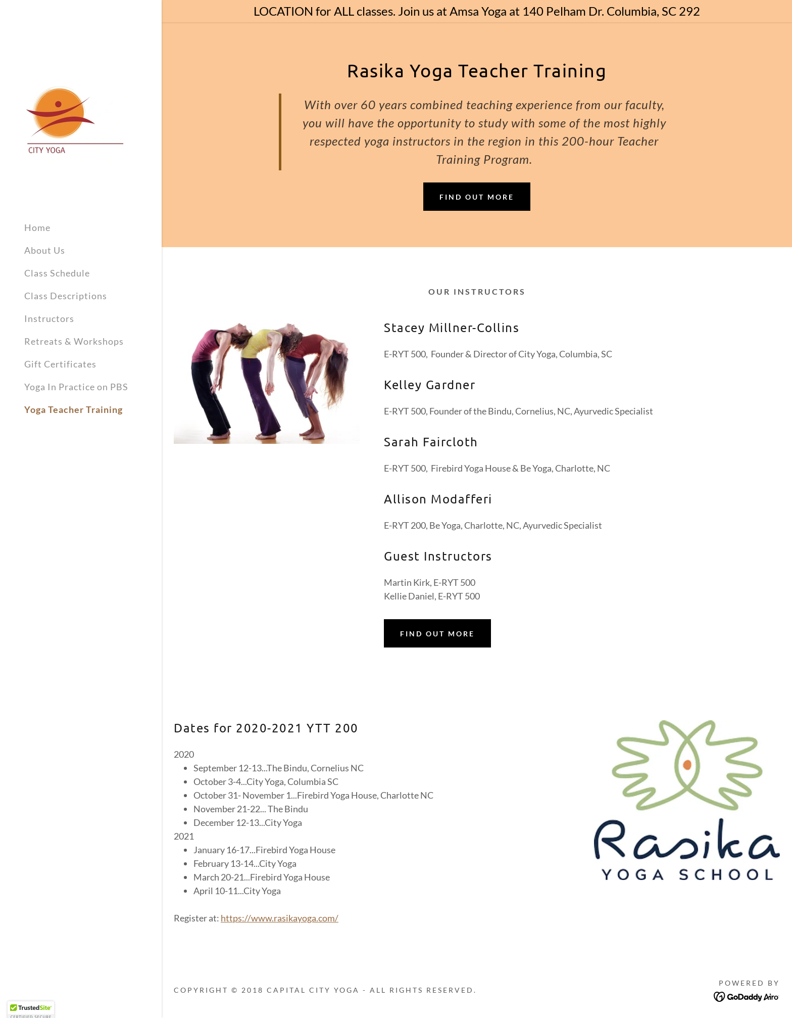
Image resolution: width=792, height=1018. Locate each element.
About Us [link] (44, 250)
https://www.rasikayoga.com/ (279, 917)
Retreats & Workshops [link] (74, 341)
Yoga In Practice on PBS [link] (76, 386)
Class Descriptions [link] (65, 295)
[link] (74, 114)
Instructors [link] (49, 318)
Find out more (476, 197)
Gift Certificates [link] (60, 363)
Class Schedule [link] (57, 273)
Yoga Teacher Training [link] (73, 409)
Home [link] (37, 227)
